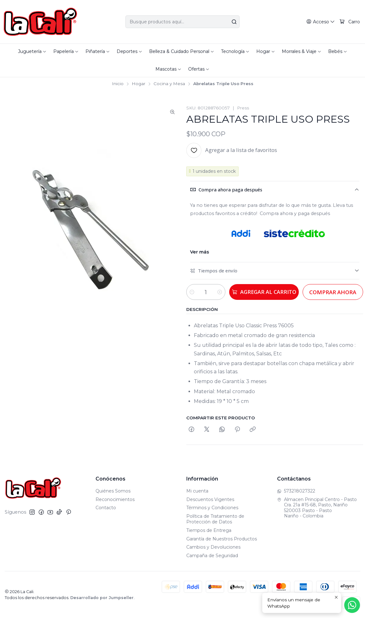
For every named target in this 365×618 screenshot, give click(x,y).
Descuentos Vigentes (210, 499)
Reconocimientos (115, 499)
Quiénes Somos (113, 491)
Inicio (118, 84)
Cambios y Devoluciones (213, 547)
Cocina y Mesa (169, 84)
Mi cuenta (197, 491)
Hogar (138, 84)
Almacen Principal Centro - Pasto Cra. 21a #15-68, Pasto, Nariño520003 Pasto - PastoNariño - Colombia (317, 508)
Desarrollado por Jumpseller (102, 597)
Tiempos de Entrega (208, 530)
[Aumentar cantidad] (222, 292)
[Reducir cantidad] (192, 292)
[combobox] (182, 21)
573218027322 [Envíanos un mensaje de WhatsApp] (296, 491)
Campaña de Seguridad (212, 555)
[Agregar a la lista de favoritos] (231, 150)
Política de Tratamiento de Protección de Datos (215, 519)
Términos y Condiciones (212, 507)
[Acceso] (321, 21)
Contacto (106, 507)
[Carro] (350, 21)
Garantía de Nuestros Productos (221, 539)
